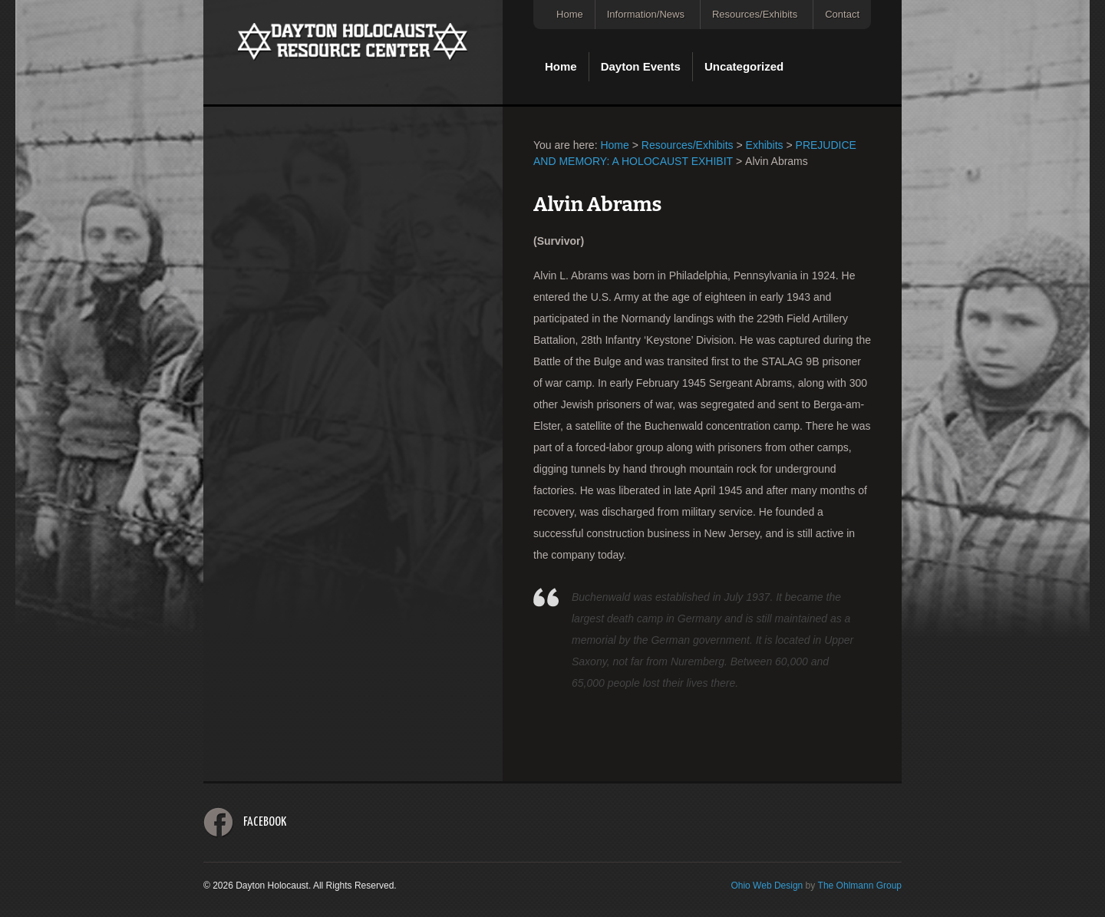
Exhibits (764, 145)
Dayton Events (641, 66)
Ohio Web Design (767, 885)
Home (569, 14)
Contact (842, 14)
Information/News (645, 14)
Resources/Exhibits (754, 14)
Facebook (264, 822)
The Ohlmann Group (860, 885)
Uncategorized (743, 66)
